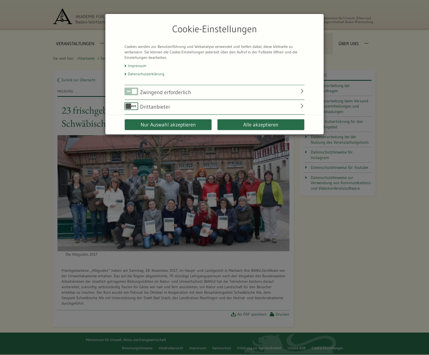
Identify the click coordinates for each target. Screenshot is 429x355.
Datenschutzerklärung (146, 73)
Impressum (137, 65)
